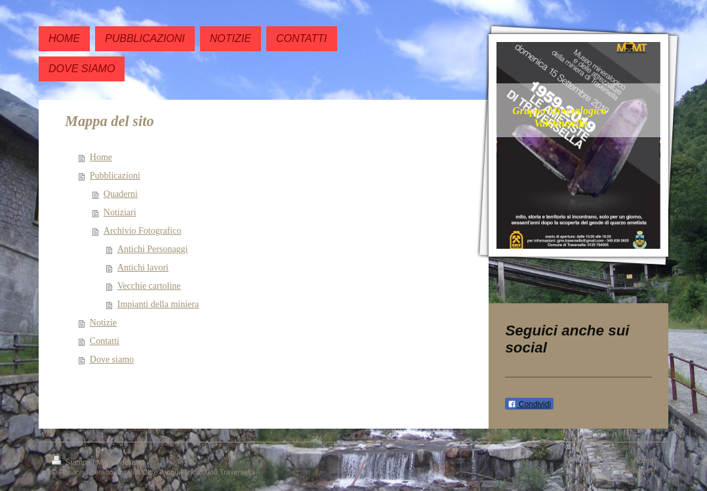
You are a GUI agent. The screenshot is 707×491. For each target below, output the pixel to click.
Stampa (72, 462)
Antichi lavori (143, 267)
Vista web (640, 470)
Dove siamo (112, 359)
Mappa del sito (120, 462)
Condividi (529, 404)
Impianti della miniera (158, 304)
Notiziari (120, 212)
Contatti (104, 341)
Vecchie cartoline (149, 286)
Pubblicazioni (115, 176)
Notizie (103, 323)
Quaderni (121, 194)
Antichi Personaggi (152, 249)
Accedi (644, 460)
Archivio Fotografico (143, 231)
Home (101, 157)
